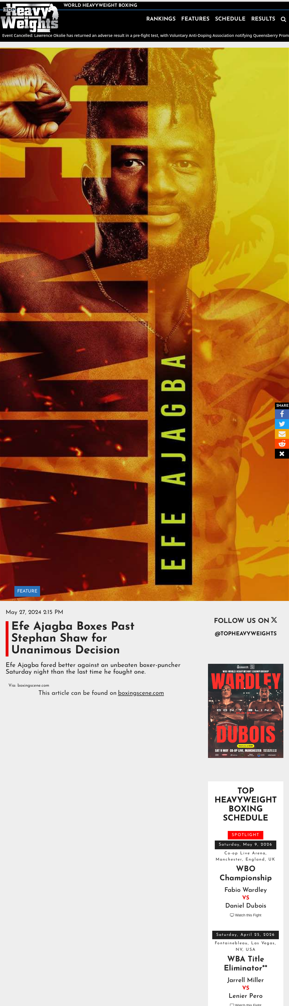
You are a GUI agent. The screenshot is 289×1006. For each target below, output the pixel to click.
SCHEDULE (230, 19)
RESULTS (263, 19)
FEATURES (195, 19)
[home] (29, 18)
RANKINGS (161, 19)
